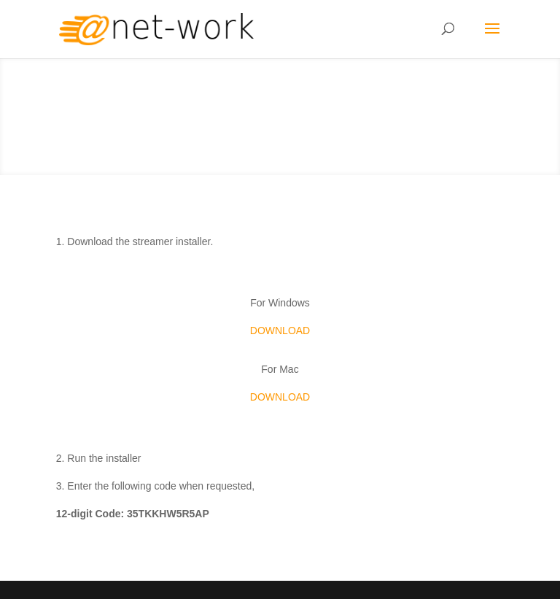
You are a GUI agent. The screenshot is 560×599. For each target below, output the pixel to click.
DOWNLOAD (280, 330)
